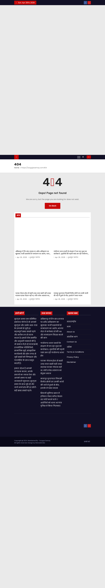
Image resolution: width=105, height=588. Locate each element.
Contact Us (72, 342)
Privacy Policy (73, 357)
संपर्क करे (87, 442)
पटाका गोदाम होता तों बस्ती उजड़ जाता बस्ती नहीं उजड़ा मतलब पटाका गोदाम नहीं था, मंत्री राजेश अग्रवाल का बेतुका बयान (33, 295)
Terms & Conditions (75, 352)
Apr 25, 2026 (22, 299)
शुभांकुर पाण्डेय (34, 257)
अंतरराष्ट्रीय (71, 321)
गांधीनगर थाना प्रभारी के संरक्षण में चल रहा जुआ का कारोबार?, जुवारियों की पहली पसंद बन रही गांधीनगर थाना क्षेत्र (71, 253)
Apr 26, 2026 (22, 257)
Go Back (52, 206)
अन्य (69, 326)
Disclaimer (71, 362)
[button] (83, 157)
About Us (71, 331)
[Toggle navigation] (78, 157)
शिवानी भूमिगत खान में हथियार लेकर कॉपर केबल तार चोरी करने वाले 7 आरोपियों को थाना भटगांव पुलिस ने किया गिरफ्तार (51, 399)
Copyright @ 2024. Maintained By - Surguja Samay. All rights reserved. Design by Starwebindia (32, 441)
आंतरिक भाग (72, 337)
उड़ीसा (69, 347)
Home (16, 167)
